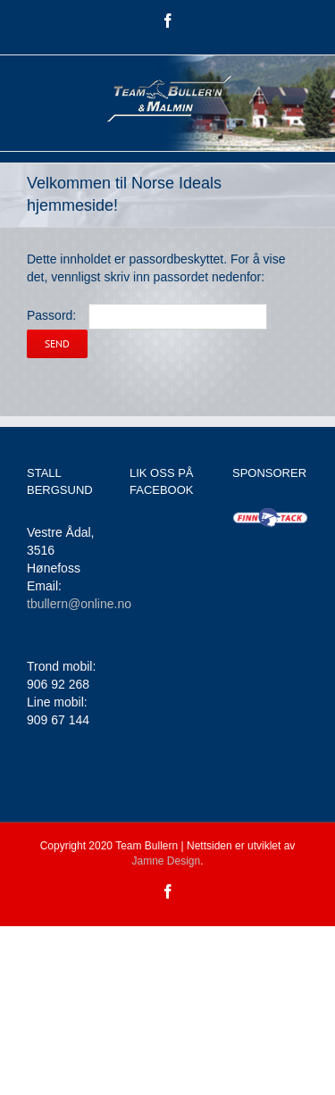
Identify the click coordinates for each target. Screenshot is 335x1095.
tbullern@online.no (79, 604)
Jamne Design (165, 861)
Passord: (147, 315)
